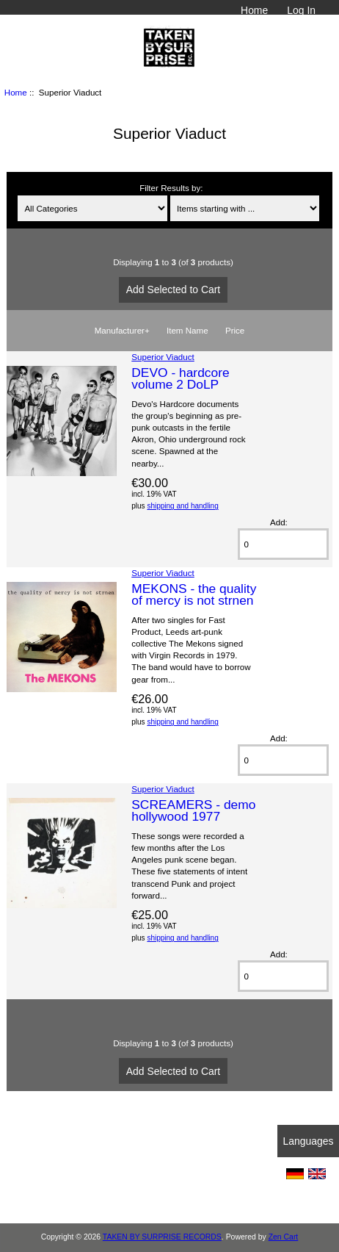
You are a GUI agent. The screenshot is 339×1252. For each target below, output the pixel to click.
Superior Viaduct (162, 356)
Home (254, 10)
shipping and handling (182, 506)
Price (234, 330)
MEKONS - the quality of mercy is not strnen (193, 594)
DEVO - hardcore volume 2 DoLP (180, 378)
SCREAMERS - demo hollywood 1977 (193, 810)
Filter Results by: (171, 188)
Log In (301, 10)
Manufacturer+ (122, 330)
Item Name (187, 330)
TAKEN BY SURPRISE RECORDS (162, 1237)
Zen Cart (284, 1237)
